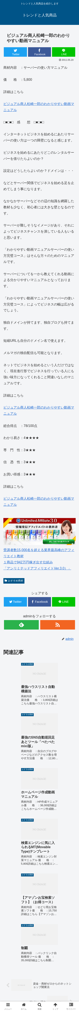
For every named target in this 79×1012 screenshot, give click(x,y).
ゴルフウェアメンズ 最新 (57, 973)
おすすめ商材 (14, 580)
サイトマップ (57, 993)
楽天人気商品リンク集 (57, 982)
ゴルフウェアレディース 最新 (22, 985)
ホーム (21, 971)
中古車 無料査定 (21, 993)
